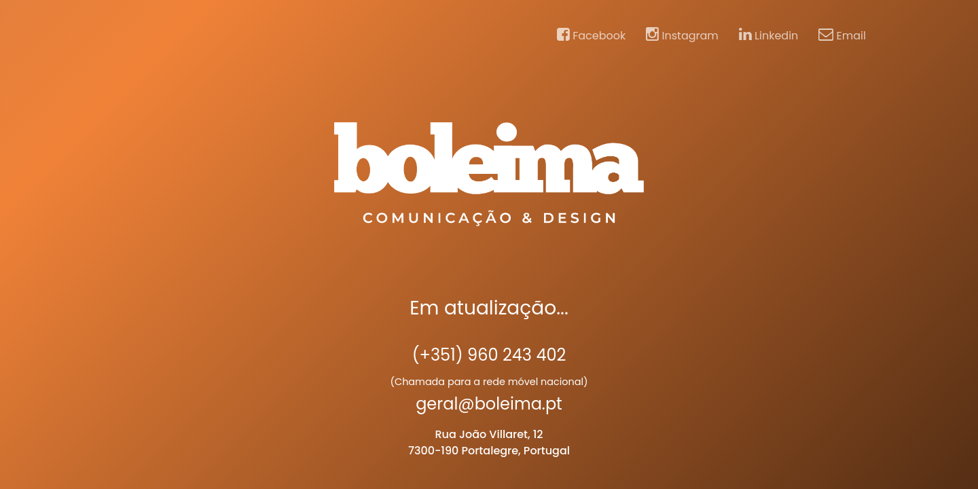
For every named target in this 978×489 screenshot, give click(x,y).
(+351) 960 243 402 (489, 355)
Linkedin (769, 35)
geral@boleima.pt (489, 404)
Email (842, 35)
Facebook (591, 35)
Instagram (682, 35)
